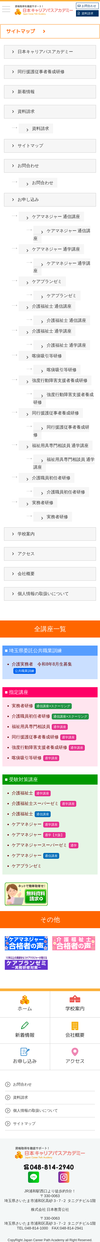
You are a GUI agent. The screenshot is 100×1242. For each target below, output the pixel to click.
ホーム (25, 1008)
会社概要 (26, 573)
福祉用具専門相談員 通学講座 (60, 445)
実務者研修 (42, 502)
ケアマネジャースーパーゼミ (39, 845)
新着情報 (26, 91)
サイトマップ (30, 145)
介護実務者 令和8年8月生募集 (42, 664)
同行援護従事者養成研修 (41, 71)
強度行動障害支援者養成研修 (59, 380)
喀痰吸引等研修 (47, 356)
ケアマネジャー (27, 824)
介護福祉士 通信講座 (51, 306)
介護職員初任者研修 (51, 478)
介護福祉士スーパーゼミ (35, 803)
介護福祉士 (22, 793)
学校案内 (26, 534)
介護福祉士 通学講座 (51, 331)
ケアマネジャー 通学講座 (56, 249)
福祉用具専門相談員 (31, 726)
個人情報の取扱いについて (43, 593)
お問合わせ (89, 5)
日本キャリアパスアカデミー (45, 51)
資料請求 (87, 13)
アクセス (26, 553)
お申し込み (28, 199)
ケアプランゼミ (47, 281)
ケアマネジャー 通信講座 (56, 216)
